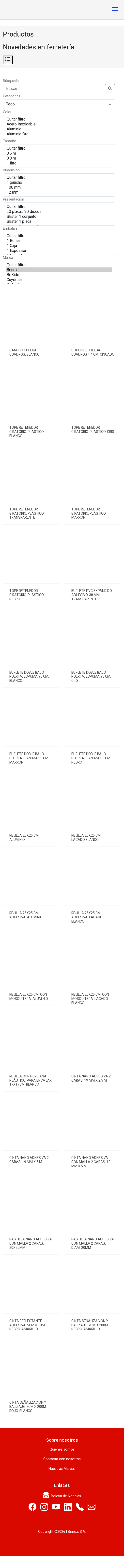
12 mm (59, 192)
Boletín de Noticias (62, 1496)
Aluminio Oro (59, 134)
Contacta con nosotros (62, 1459)
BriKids (59, 274)
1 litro (59, 163)
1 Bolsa (59, 240)
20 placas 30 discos (59, 211)
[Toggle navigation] (115, 9)
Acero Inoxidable (59, 124)
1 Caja (59, 245)
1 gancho (59, 182)
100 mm (59, 187)
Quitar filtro (59, 119)
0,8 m (59, 158)
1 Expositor (59, 250)
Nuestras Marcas (62, 1469)
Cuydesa (59, 279)
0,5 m (59, 153)
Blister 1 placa (59, 221)
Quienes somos (62, 1449)
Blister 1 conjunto (59, 216)
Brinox (59, 269)
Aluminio (59, 129)
